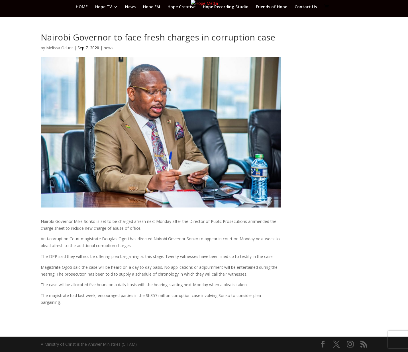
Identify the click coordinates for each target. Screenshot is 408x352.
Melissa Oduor (59, 47)
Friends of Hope (271, 7)
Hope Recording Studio (225, 7)
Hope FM (151, 7)
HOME (82, 7)
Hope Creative (181, 7)
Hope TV (103, 7)
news (108, 47)
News (130, 7)
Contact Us (306, 7)
